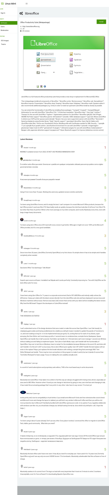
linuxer (31, 440)
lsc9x (30, 476)
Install (101, 22)
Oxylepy (31, 328)
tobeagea (32, 252)
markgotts (32, 382)
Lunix (30, 267)
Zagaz (31, 425)
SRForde (31, 280)
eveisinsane (32, 369)
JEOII (30, 295)
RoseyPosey (32, 204)
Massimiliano (33, 191)
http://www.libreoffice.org (36, 26)
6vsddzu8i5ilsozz (34, 239)
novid (30, 224)
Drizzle (31, 151)
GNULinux (34, 402)
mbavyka (31, 179)
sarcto (31, 315)
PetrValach (32, 458)
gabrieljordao (32, 164)
